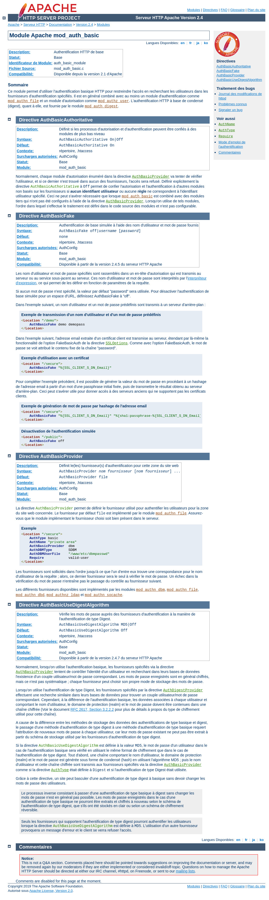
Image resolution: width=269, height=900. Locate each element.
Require (226, 136)
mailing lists (185, 871)
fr (190, 43)
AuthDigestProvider (183, 690)
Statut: (14, 57)
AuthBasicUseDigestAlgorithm (239, 80)
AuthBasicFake (227, 71)
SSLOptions (117, 343)
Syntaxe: (24, 139)
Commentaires (230, 152)
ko (206, 43)
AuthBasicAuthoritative (233, 66)
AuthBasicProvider (230, 75)
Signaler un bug (230, 110)
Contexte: (25, 151)
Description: (19, 52)
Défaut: (23, 145)
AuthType (227, 130)
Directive (29, 120)
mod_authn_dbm (150, 590)
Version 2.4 (84, 25)
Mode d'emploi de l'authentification (232, 144)
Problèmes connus (233, 104)
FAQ (224, 10)
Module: (24, 167)
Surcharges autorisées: (37, 156)
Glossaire (237, 10)
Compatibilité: (21, 74)
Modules (193, 10)
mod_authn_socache (103, 595)
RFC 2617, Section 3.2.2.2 (92, 709)
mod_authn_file (23, 101)
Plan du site (256, 10)
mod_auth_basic (137, 196)
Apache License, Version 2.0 (51, 891)
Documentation (60, 25)
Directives (210, 10)
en (182, 43)
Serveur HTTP (34, 25)
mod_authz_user (113, 101)
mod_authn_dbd (30, 595)
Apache (13, 25)
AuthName (227, 124)
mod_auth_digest (101, 106)
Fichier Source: (22, 68)
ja (197, 43)
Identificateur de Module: (31, 63)
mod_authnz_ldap (63, 595)
